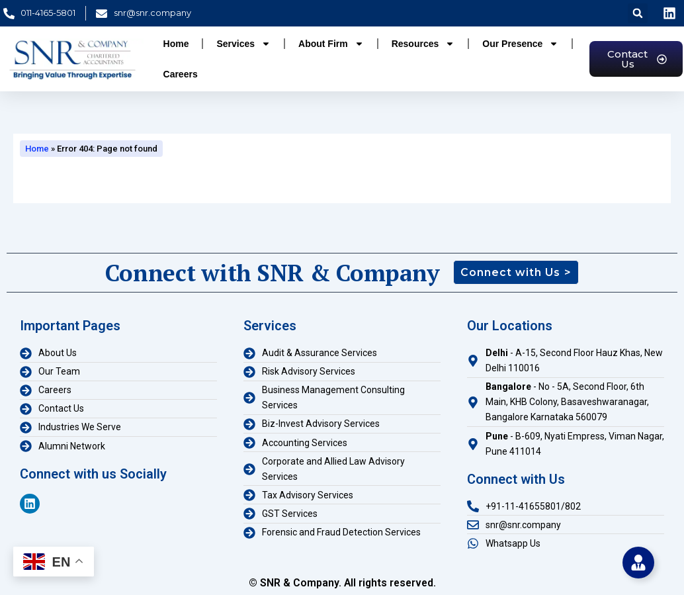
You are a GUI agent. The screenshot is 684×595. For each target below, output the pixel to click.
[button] (638, 13)
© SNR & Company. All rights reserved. (342, 582)
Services (243, 43)
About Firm (331, 43)
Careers (180, 74)
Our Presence (520, 43)
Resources (423, 43)
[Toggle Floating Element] (638, 562)
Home (176, 43)
